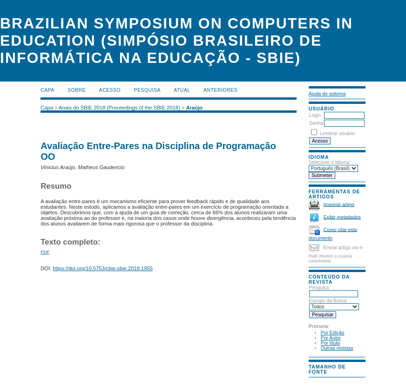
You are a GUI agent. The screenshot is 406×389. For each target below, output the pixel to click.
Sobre (77, 90)
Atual (182, 90)
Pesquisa (333, 290)
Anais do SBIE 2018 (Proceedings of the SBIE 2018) (119, 107)
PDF (45, 251)
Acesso (110, 90)
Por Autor (331, 338)
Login (315, 115)
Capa (47, 90)
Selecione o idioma (329, 162)
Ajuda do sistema (327, 93)
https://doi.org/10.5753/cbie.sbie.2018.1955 (103, 268)
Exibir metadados (342, 216)
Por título (330, 343)
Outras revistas (337, 348)
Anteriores (220, 90)
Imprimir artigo (339, 204)
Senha (316, 123)
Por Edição (333, 332)
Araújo (194, 107)
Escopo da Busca (334, 303)
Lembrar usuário (337, 133)
